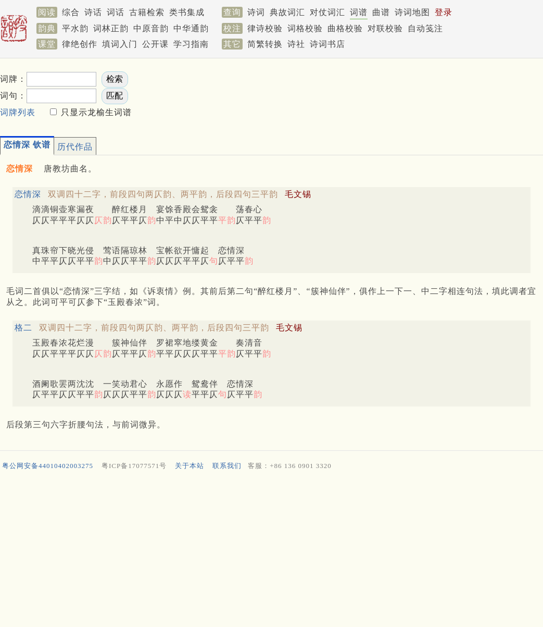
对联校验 (385, 28)
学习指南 (191, 44)
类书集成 (187, 12)
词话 (115, 12)
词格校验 (305, 28)
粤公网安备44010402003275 (47, 466)
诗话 (93, 12)
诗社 (296, 44)
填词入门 (119, 44)
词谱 (359, 12)
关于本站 (189, 466)
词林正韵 (111, 28)
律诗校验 (265, 28)
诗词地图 (412, 12)
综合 (71, 12)
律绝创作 (79, 44)
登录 (443, 12)
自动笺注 (425, 28)
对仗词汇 (327, 12)
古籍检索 (147, 12)
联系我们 (227, 466)
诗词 (256, 12)
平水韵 (75, 28)
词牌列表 (17, 112)
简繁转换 (265, 44)
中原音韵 (151, 28)
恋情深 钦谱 (27, 144)
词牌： (13, 79)
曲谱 (381, 12)
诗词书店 (327, 44)
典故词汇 (287, 12)
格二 (23, 327)
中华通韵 (191, 28)
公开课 (155, 44)
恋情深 (28, 194)
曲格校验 (345, 28)
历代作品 (75, 146)
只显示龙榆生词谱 (95, 112)
